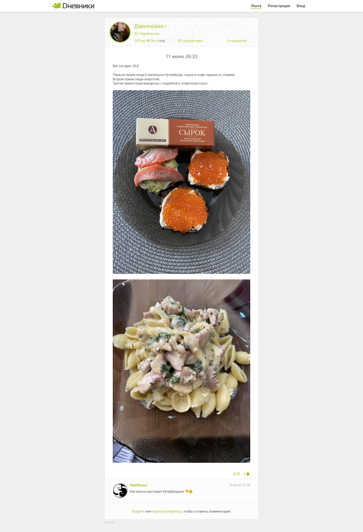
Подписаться (146, 33)
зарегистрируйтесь (167, 511)
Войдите (138, 511)
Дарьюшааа (150, 26)
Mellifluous (138, 485)
